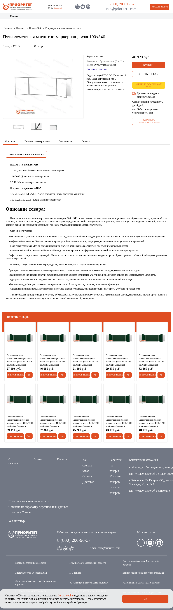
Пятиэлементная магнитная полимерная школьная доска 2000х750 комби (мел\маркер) (85, 360)
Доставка (88, 482)
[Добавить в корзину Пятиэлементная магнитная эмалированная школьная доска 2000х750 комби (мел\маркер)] (29, 375)
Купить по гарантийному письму (149, 85)
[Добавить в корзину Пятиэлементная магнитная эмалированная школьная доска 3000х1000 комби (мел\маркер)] (62, 375)
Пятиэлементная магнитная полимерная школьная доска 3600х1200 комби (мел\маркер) (86, 421)
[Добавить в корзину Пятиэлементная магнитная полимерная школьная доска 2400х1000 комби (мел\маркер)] (128, 375)
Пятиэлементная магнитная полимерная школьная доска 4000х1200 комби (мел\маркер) (152, 421)
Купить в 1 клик (148, 74)
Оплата (87, 476)
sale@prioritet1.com (120, 9)
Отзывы (38, 459)
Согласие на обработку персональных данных (38, 507)
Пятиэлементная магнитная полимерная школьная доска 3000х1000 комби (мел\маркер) (152, 360)
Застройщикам (112, 17)
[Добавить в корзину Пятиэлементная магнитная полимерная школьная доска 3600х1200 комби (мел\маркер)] (95, 436)
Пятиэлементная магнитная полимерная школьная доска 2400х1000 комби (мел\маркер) (119, 360)
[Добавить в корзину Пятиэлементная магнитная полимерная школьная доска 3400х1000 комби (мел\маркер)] (62, 436)
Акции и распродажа (26, 17)
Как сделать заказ (87, 465)
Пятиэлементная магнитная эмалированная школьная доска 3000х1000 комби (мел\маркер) (53, 360)
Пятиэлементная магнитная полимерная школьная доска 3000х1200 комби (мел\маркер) (20, 421)
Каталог (11, 17)
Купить (148, 65)
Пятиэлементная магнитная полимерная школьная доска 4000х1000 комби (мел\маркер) (119, 421)
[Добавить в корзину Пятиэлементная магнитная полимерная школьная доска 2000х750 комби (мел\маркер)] (95, 375)
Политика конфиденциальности (29, 501)
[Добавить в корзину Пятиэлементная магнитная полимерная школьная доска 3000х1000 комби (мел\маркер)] (161, 375)
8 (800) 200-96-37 (121, 4)
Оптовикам (130, 17)
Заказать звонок (160, 6)
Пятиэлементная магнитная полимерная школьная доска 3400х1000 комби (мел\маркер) (53, 421)
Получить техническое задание (26, 154)
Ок (145, 599)
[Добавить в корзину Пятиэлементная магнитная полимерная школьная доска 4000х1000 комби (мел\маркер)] (128, 436)
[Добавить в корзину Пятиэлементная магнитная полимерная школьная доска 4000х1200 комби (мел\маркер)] (161, 436)
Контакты (145, 17)
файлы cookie (65, 595)
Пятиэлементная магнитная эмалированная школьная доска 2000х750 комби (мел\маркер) (19, 360)
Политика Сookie (20, 512)
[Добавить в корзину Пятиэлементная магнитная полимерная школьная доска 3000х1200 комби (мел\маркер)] (29, 436)
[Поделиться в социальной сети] (28, 46)
